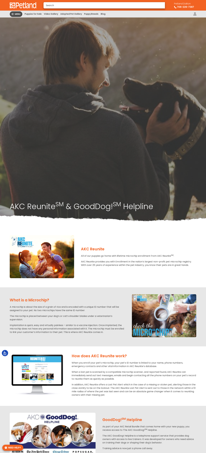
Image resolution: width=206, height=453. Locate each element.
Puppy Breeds (91, 13)
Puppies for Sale (33, 13)
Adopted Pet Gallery (71, 13)
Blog (103, 13)
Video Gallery (51, 13)
